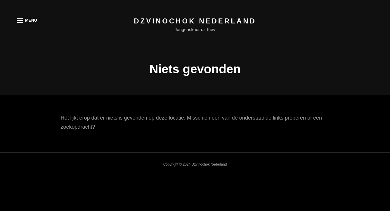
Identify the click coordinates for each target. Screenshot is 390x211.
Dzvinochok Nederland (195, 21)
